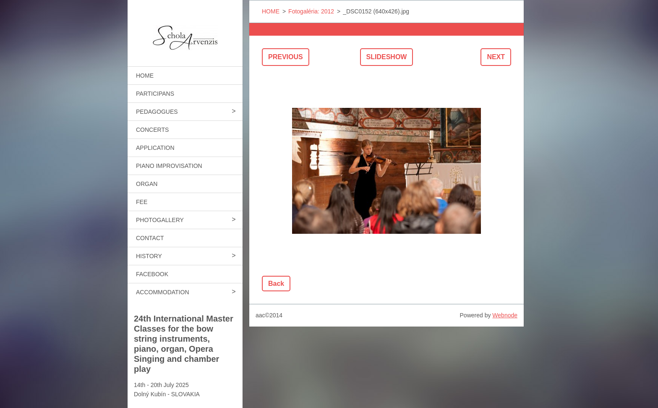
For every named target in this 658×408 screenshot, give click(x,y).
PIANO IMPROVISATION (169, 165)
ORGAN (146, 183)
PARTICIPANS (155, 93)
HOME (145, 75)
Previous (285, 56)
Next (496, 56)
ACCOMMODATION (162, 292)
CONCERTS (152, 129)
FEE (141, 202)
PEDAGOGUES (157, 111)
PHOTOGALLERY (160, 220)
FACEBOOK (152, 274)
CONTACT (150, 238)
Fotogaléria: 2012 (311, 11)
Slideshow (386, 56)
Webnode (504, 315)
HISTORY (149, 256)
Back (276, 283)
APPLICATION (155, 147)
